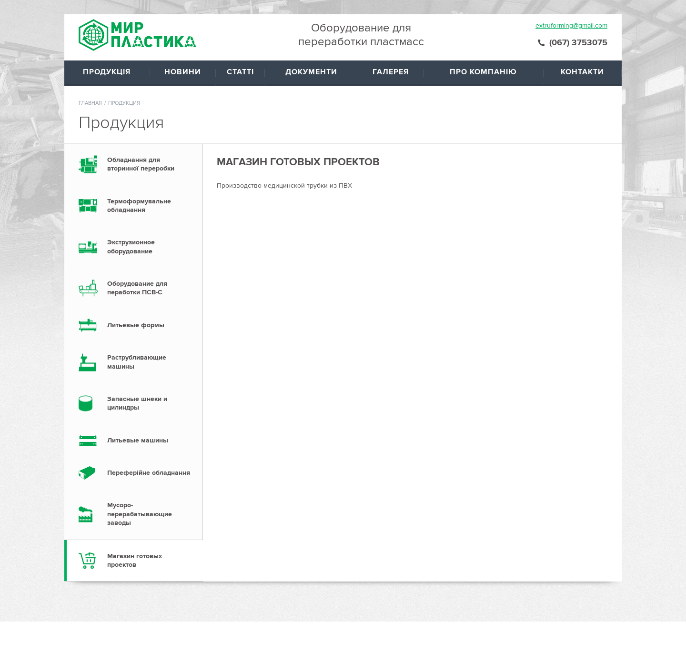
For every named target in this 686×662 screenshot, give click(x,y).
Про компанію (483, 72)
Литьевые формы (135, 325)
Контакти (582, 72)
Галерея (391, 72)
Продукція (107, 72)
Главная (90, 103)
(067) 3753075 (578, 42)
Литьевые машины (137, 440)
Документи (311, 72)
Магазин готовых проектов (134, 560)
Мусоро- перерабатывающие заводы (139, 514)
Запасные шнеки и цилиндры (137, 403)
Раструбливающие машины (136, 361)
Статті (240, 72)
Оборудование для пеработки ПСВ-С (137, 288)
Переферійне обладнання (148, 473)
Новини (182, 72)
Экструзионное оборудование (131, 246)
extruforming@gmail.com (571, 25)
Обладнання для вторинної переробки (140, 164)
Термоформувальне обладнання (139, 205)
